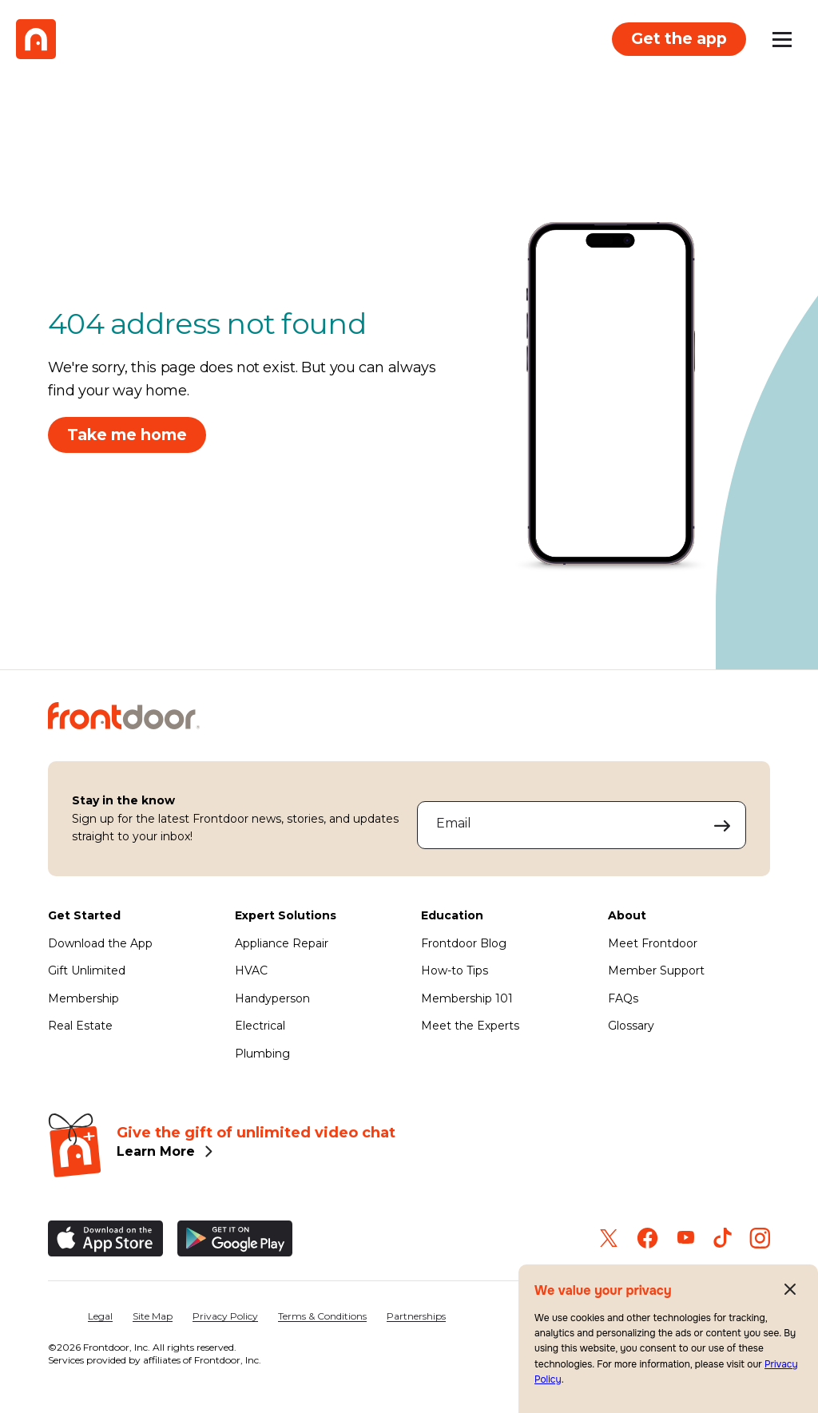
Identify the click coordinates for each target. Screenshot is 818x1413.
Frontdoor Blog (463, 943)
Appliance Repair (281, 943)
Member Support (656, 970)
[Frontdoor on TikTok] (722, 1238)
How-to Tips (454, 970)
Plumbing (262, 1053)
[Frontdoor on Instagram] (759, 1238)
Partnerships (416, 1316)
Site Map (153, 1316)
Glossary (631, 1025)
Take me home (127, 434)
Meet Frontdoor (652, 943)
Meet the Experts (470, 1025)
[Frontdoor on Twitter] (608, 1238)
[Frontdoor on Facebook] (647, 1238)
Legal (100, 1316)
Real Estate (80, 1025)
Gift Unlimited (86, 970)
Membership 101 (467, 998)
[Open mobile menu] (782, 39)
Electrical (260, 1025)
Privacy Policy (225, 1316)
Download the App (100, 943)
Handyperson (272, 998)
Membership (83, 998)
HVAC (251, 970)
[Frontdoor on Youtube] (686, 1238)
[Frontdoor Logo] (36, 39)
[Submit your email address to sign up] (723, 825)
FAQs (623, 998)
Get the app (679, 38)
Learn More (156, 1151)
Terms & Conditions (322, 1316)
